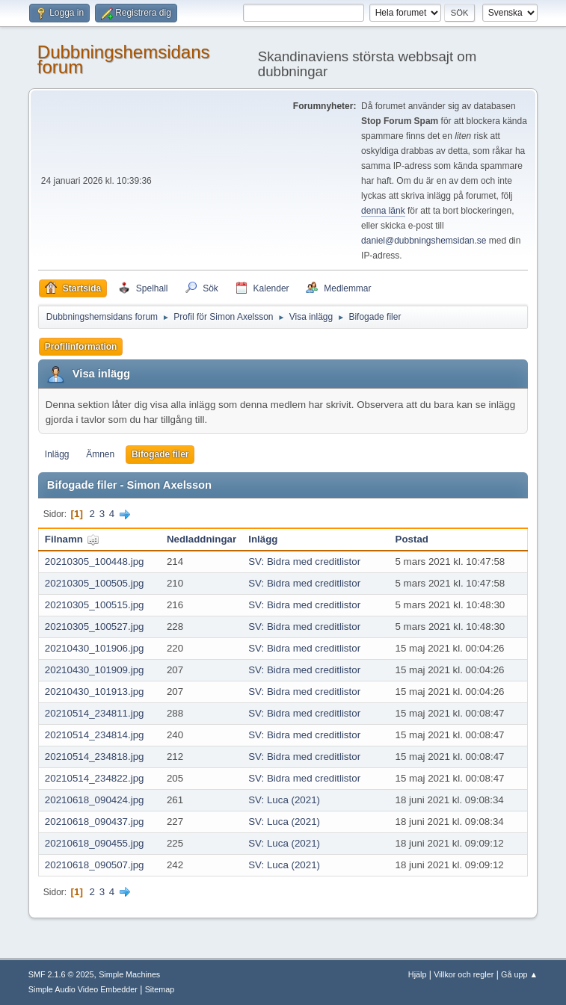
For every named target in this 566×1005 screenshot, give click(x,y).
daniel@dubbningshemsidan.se (423, 240)
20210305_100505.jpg (94, 583)
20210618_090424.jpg (94, 799)
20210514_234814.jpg (94, 734)
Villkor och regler (463, 974)
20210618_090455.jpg (94, 843)
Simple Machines (129, 974)
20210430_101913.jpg (94, 691)
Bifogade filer (160, 454)
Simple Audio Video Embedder (83, 989)
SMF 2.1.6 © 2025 (61, 974)
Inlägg (57, 454)
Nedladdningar (201, 539)
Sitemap (160, 989)
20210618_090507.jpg (94, 865)
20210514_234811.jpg (94, 713)
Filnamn (72, 539)
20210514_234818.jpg (94, 756)
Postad (412, 539)
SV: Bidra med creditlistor (304, 561)
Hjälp (417, 974)
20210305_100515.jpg (94, 604)
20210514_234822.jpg (94, 778)
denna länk (383, 210)
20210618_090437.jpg (94, 821)
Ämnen (100, 454)
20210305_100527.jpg (94, 626)
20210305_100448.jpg (94, 561)
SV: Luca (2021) (284, 799)
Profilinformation (81, 346)
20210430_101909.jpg (94, 669)
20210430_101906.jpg (94, 648)
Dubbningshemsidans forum (123, 59)
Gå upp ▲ (519, 974)
